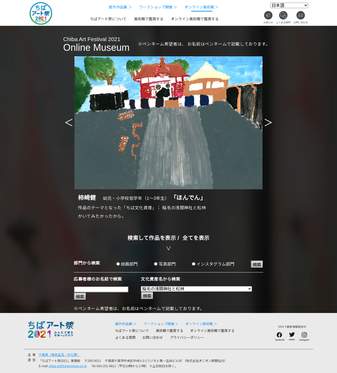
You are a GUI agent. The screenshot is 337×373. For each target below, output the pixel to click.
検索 (257, 264)
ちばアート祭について (108, 19)
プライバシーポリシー (187, 338)
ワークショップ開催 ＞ (158, 7)
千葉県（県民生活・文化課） (59, 355)
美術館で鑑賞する (148, 19)
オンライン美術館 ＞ (202, 7)
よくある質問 (125, 338)
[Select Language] (289, 5)
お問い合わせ (152, 338)
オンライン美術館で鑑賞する (195, 19)
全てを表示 (196, 238)
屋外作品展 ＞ (120, 7)
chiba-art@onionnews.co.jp (67, 366)
